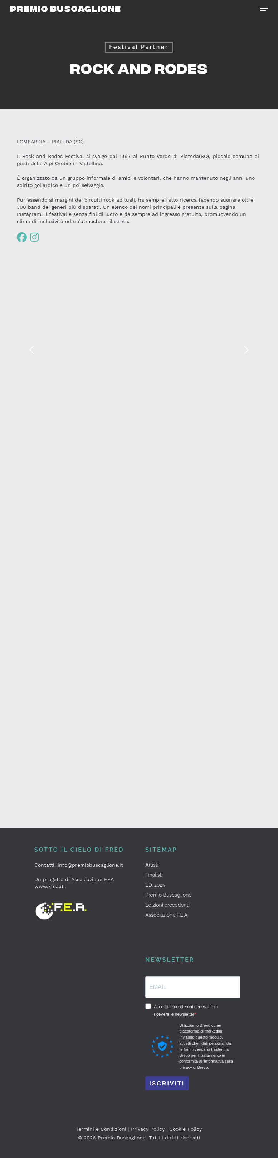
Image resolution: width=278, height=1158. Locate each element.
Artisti (151, 865)
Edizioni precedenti (167, 905)
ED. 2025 (155, 885)
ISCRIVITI (167, 1083)
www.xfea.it (49, 886)
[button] (264, 8)
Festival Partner (139, 47)
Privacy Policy (148, 1129)
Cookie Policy (185, 1129)
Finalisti (153, 875)
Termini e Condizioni (101, 1129)
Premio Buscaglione (65, 8)
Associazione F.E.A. (167, 915)
